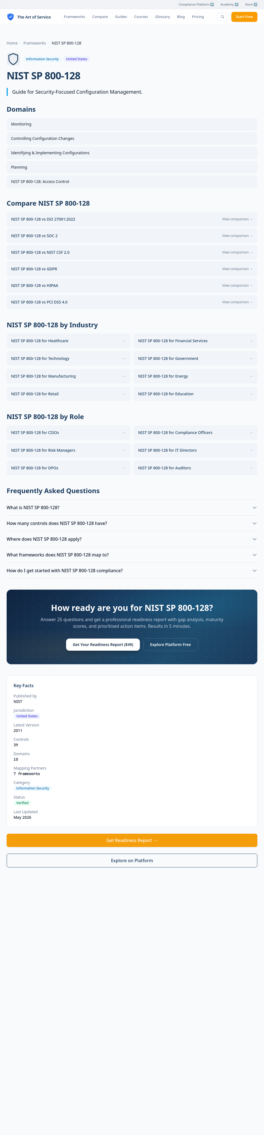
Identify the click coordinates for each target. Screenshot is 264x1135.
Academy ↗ (230, 4)
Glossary (162, 16)
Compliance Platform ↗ (196, 4)
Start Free (244, 16)
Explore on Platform (132, 860)
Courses (141, 16)
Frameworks (74, 16)
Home (12, 43)
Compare (100, 16)
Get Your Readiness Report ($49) (103, 644)
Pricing (198, 16)
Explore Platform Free (170, 644)
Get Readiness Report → (132, 840)
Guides (121, 16)
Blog (181, 16)
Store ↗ (251, 4)
